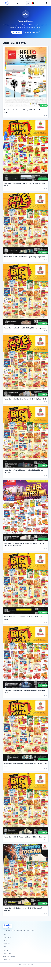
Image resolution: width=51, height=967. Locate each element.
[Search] (18, 3)
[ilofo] (6, 3)
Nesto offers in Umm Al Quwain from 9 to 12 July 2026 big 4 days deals (24, 473)
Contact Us (6, 959)
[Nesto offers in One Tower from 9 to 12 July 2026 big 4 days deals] (25, 585)
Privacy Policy (7, 953)
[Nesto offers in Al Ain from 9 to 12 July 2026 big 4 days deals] (25, 225)
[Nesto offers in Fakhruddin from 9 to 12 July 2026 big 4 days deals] (25, 659)
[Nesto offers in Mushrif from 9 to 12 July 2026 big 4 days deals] (25, 805)
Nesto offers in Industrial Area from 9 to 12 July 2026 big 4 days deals (25, 767)
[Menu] (46, 3)
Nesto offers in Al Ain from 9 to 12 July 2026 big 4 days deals (24, 259)
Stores (5, 940)
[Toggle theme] (28, 3)
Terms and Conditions (9, 956)
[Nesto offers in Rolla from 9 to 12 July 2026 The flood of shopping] (25, 877)
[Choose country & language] (34, 3)
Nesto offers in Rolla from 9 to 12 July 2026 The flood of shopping (23, 911)
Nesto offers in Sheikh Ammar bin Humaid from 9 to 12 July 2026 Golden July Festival (24, 547)
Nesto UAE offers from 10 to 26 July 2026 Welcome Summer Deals (24, 111)
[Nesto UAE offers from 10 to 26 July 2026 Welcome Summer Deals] (25, 76)
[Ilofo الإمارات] (7, 926)
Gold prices (6, 943)
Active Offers (7, 937)
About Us (5, 950)
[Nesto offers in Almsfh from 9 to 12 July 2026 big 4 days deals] (25, 296)
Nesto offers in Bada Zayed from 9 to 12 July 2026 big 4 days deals (24, 186)
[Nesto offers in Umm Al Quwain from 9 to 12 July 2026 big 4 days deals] (25, 439)
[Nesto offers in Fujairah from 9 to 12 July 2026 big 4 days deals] (25, 367)
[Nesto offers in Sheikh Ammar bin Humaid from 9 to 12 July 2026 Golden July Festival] (25, 512)
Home (4, 934)
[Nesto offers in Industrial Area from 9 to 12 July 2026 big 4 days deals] (25, 732)
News (4, 946)
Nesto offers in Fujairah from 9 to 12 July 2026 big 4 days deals (25, 401)
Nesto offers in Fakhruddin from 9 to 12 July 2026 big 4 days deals (24, 693)
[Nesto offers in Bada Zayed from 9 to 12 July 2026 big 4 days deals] (25, 152)
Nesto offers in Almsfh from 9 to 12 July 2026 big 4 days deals (25, 330)
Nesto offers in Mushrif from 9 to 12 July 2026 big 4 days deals (25, 839)
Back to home (17, 32)
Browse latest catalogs (31, 32)
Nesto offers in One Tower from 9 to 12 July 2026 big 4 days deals (24, 620)
